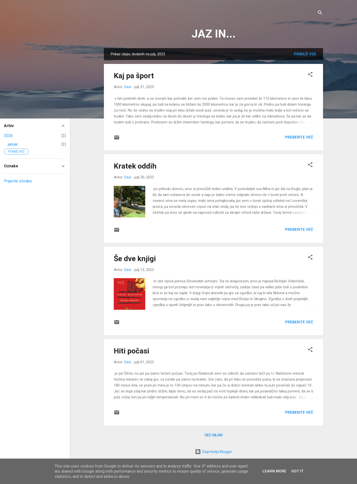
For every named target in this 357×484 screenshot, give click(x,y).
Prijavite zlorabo (18, 181)
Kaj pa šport (134, 75)
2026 (8, 135)
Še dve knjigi (135, 258)
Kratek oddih (135, 166)
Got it (297, 471)
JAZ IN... (214, 33)
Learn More (274, 471)
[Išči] (320, 13)
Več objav (214, 435)
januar (13, 144)
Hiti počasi (131, 351)
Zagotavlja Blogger (213, 451)
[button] (310, 75)
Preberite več (299, 137)
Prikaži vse (305, 54)
